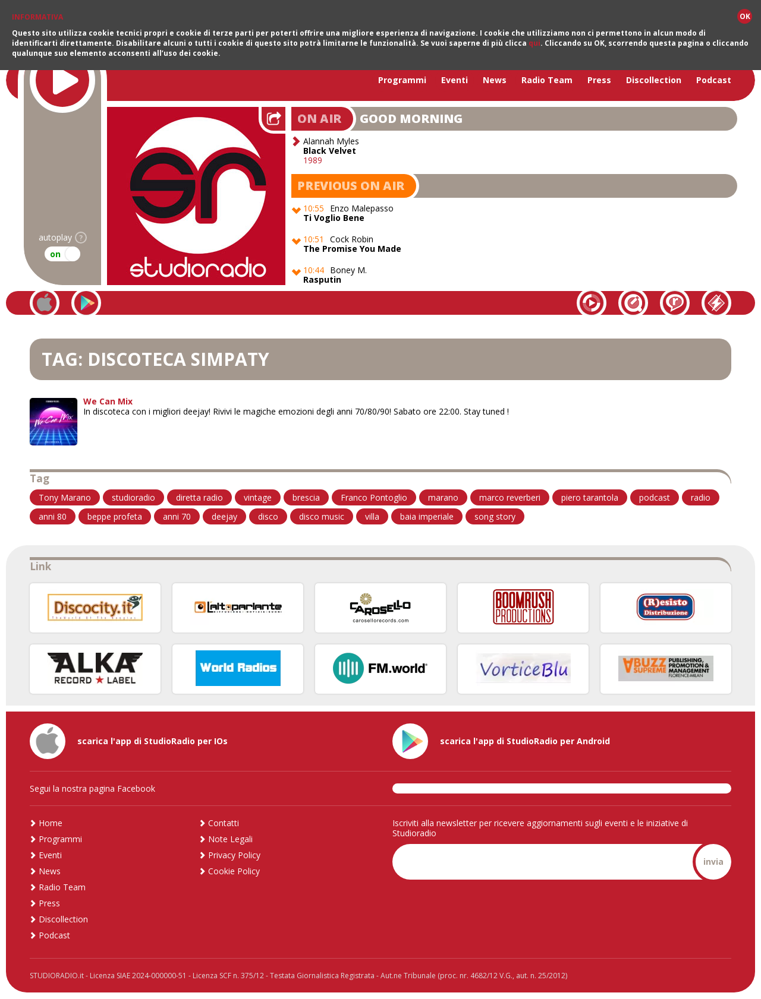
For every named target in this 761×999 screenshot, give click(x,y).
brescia (306, 497)
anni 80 (53, 516)
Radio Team (547, 80)
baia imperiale (427, 516)
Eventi (454, 80)
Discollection (653, 80)
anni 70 (177, 516)
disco (268, 516)
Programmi (402, 80)
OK (745, 16)
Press (599, 80)
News (495, 80)
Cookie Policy (234, 871)
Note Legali (230, 839)
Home (50, 823)
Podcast (713, 80)
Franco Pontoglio (374, 497)
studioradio (133, 497)
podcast (654, 497)
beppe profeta (114, 516)
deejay (224, 516)
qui (534, 43)
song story (494, 516)
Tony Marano (65, 497)
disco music (321, 516)
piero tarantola (589, 497)
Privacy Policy (234, 855)
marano (443, 497)
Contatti (223, 823)
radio (700, 497)
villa (372, 516)
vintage (258, 497)
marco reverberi (509, 497)
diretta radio (199, 497)
